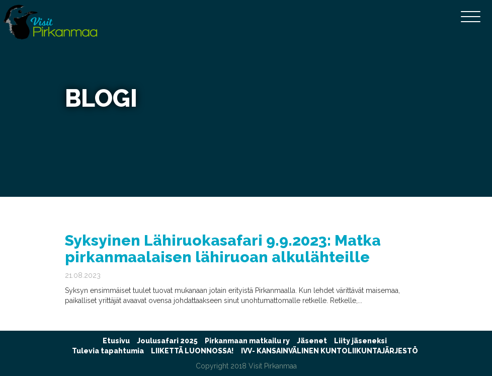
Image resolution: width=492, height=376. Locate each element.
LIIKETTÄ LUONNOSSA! (192, 351)
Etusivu (116, 341)
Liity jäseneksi (360, 341)
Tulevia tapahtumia (108, 351)
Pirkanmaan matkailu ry (247, 341)
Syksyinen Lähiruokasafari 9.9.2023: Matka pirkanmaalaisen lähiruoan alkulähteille (223, 249)
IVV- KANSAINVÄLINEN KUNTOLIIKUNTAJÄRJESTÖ (329, 351)
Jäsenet (312, 341)
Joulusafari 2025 (167, 341)
